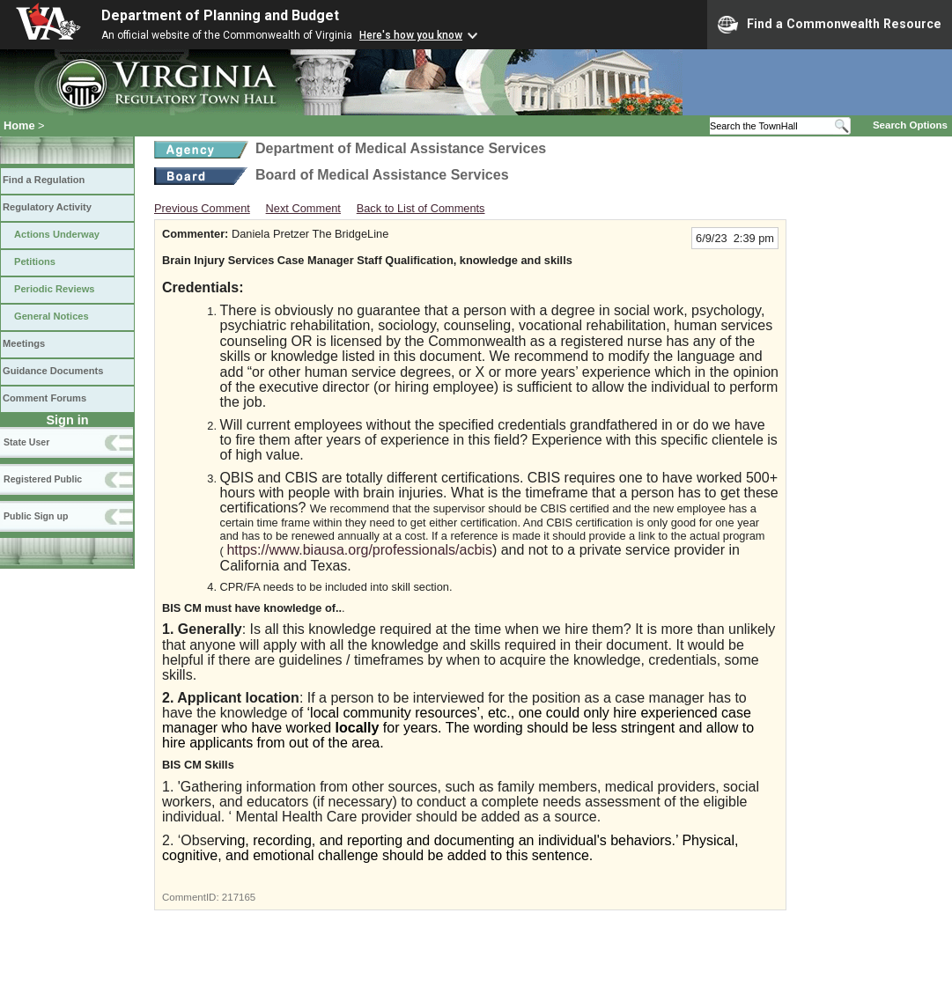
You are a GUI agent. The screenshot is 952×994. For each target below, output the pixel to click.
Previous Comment (202, 208)
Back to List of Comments (421, 208)
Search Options (910, 125)
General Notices (51, 316)
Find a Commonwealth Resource (829, 24)
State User (26, 442)
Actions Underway (57, 234)
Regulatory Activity (47, 207)
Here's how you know (410, 35)
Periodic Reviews (54, 288)
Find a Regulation (44, 179)
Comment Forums (44, 398)
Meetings (24, 343)
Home (19, 125)
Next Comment (303, 208)
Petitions (34, 261)
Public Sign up (36, 516)
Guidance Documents (53, 370)
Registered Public (43, 479)
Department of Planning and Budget (220, 15)
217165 (238, 897)
